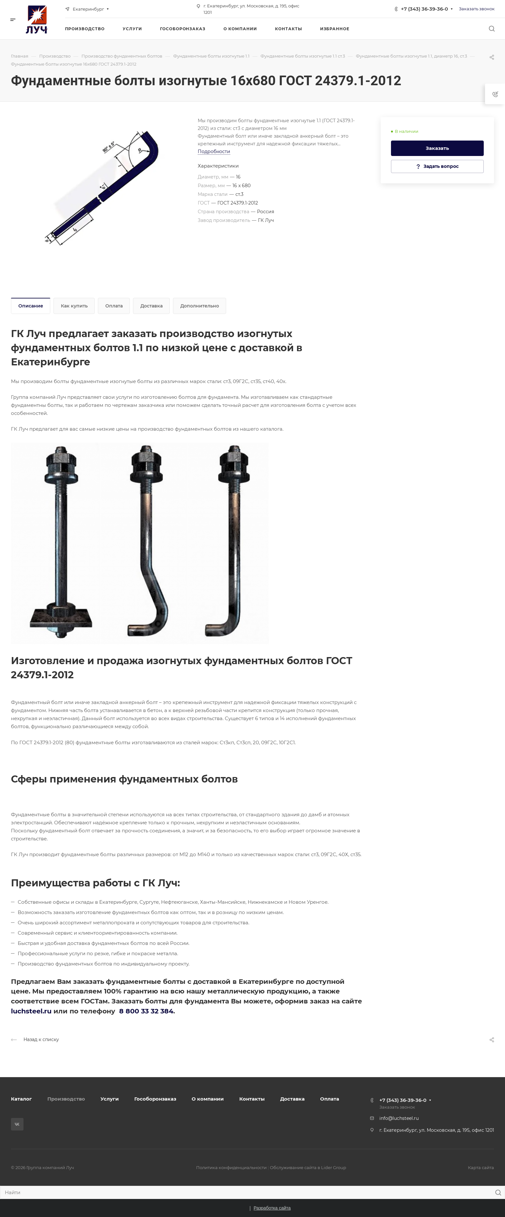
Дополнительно (199, 306)
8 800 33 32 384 (146, 1011)
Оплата (114, 306)
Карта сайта (481, 1167)
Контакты (252, 1099)
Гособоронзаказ (155, 1099)
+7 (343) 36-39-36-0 (424, 9)
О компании (208, 1099)
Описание (30, 306)
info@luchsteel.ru (399, 1118)
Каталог (21, 1099)
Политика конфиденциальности (231, 1167)
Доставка (151, 306)
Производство (66, 1099)
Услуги (109, 1099)
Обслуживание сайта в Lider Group (308, 1167)
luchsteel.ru (31, 1011)
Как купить (74, 306)
